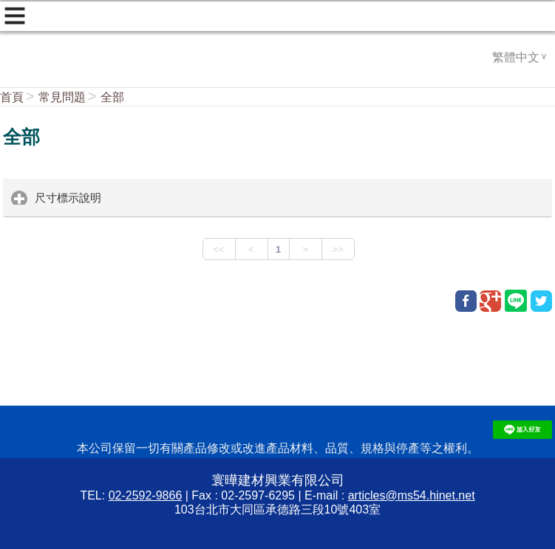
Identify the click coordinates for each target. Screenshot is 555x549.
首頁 (12, 97)
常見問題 (62, 97)
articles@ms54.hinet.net (411, 495)
